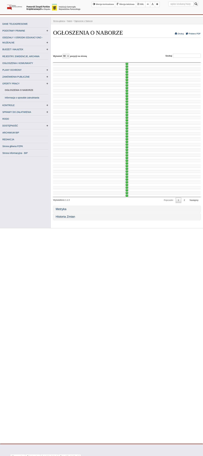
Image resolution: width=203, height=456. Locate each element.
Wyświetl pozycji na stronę (70, 56)
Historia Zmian (65, 434)
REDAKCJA (8, 139)
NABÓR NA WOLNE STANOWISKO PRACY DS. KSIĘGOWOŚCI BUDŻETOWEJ (92, 315)
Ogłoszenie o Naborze (83, 21)
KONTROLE (8, 105)
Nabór (69, 21)
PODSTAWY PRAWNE (13, 31)
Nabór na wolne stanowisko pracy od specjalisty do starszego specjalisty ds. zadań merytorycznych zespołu (104, 241)
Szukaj (183, 56)
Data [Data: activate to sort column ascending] (192, 62)
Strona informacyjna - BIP (15, 153)
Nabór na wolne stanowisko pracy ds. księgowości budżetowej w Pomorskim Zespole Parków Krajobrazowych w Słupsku (110, 303)
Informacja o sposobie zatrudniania (22, 97)
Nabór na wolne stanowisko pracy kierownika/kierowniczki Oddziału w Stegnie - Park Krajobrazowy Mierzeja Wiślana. (108, 170)
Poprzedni (168, 417)
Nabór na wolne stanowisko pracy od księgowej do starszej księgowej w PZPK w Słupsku (95, 236)
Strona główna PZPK (12, 146)
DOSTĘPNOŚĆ (10, 126)
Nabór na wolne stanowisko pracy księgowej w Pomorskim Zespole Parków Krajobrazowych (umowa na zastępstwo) (108, 213)
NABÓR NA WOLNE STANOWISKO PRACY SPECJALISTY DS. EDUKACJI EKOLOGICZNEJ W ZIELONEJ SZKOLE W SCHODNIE (116, 406)
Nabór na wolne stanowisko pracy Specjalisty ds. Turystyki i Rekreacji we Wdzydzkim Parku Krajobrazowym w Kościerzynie (111, 309)
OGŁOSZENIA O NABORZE (19, 90)
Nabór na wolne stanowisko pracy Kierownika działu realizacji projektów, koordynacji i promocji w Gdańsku (103, 298)
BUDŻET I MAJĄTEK (12, 49)
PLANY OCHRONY (12, 70)
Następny (194, 417)
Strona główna (59, 21)
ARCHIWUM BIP (10, 132)
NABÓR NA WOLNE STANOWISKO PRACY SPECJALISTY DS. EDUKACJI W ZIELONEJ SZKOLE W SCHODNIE (107, 334)
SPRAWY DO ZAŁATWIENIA (16, 112)
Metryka (61, 426)
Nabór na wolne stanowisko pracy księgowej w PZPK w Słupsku (84, 247)
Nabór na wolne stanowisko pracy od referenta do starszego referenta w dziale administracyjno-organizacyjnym (105, 176)
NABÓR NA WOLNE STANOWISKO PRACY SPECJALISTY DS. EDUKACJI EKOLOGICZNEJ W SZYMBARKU (106, 349)
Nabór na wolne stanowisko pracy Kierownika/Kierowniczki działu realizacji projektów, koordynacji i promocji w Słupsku (109, 102)
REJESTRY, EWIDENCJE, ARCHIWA (20, 56)
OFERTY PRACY (11, 83)
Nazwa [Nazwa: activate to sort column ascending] (59, 62)
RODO (5, 119)
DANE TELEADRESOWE (15, 24)
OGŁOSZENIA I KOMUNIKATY (17, 63)
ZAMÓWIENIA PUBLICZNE (16, 77)
